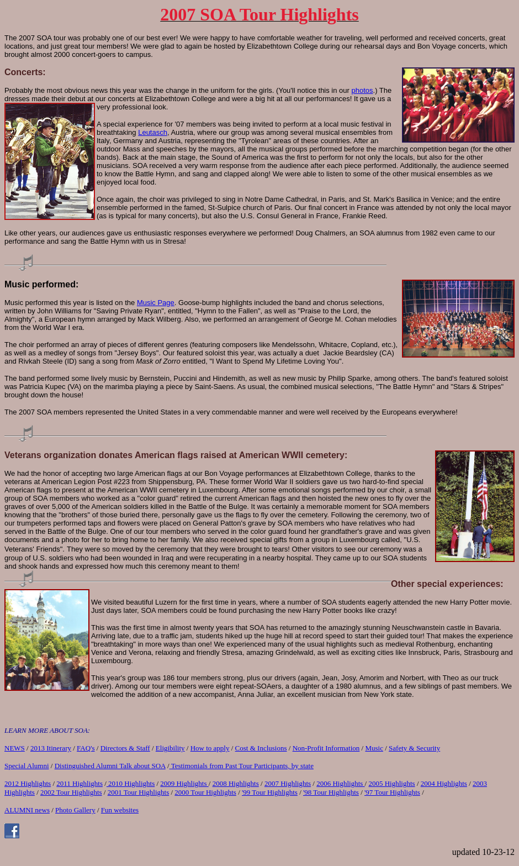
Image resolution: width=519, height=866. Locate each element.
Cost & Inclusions (261, 748)
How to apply (210, 748)
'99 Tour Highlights (270, 792)
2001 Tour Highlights (139, 792)
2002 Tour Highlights (71, 792)
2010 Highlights (131, 783)
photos (362, 90)
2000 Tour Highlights (205, 792)
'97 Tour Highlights (392, 792)
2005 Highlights (391, 783)
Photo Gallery (75, 810)
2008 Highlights (236, 783)
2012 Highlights (27, 783)
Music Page (155, 302)
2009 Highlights (184, 783)
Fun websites (120, 810)
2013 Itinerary (50, 748)
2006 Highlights (340, 783)
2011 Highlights (79, 783)
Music (374, 748)
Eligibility (170, 748)
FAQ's (85, 748)
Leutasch (152, 132)
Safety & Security (414, 748)
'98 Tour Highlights (331, 792)
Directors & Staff (125, 748)
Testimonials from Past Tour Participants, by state (242, 766)
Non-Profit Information (326, 748)
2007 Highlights (287, 783)
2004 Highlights (444, 783)
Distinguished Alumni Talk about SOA (110, 766)
